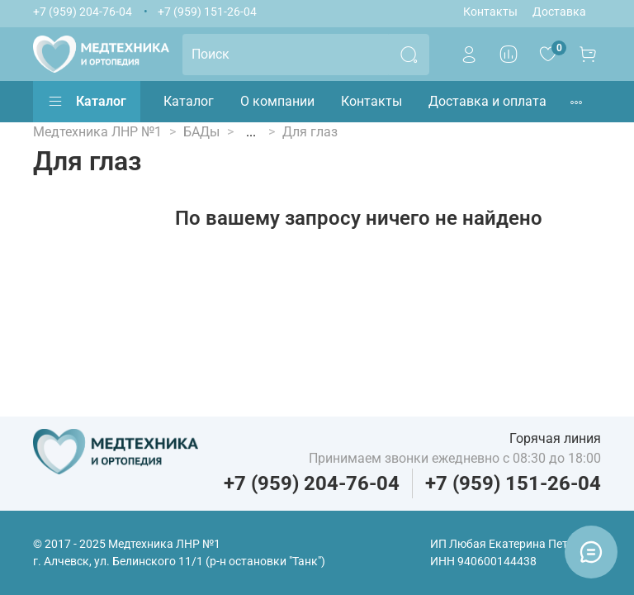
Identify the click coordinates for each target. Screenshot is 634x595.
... (251, 132)
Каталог (86, 101)
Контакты (490, 12)
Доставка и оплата (487, 101)
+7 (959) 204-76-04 (82, 12)
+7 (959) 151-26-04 (207, 12)
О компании (277, 101)
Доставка (559, 12)
